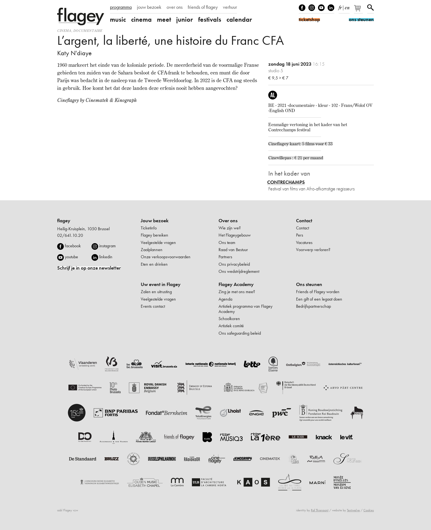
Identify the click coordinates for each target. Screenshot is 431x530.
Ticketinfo (149, 228)
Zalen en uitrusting (156, 292)
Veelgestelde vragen (158, 242)
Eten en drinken (154, 264)
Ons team (227, 242)
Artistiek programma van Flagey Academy (245, 308)
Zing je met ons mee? (237, 292)
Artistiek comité (231, 326)
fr (340, 6)
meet (164, 19)
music (118, 19)
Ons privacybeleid (234, 264)
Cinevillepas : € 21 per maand (295, 157)
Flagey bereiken (154, 235)
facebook (73, 246)
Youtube (321, 7)
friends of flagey (203, 7)
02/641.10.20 (70, 235)
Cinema (64, 31)
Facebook (302, 7)
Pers (299, 235)
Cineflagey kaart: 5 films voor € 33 (300, 143)
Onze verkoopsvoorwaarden (165, 257)
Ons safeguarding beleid (240, 333)
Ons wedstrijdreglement (239, 271)
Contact (304, 220)
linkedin (105, 257)
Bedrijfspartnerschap (313, 306)
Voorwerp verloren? (313, 249)
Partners (225, 257)
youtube (71, 257)
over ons (175, 7)
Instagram (311, 7)
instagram (107, 246)
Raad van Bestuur (233, 249)
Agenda (225, 299)
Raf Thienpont (319, 510)
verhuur (230, 7)
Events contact (153, 306)
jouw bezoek (149, 7)
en (347, 6)
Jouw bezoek (154, 220)
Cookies (368, 510)
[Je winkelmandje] (359, 10)
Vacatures (304, 242)
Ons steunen (309, 284)
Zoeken (370, 7)
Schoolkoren (229, 318)
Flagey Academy (236, 284)
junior (184, 19)
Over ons (228, 220)
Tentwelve (353, 510)
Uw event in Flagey (161, 284)
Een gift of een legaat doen (319, 299)
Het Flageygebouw (235, 235)
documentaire (88, 31)
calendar (239, 19)
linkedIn (331, 7)
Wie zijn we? (230, 228)
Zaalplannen (151, 249)
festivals (209, 19)
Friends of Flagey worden (317, 292)
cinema (141, 19)
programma (121, 7)
